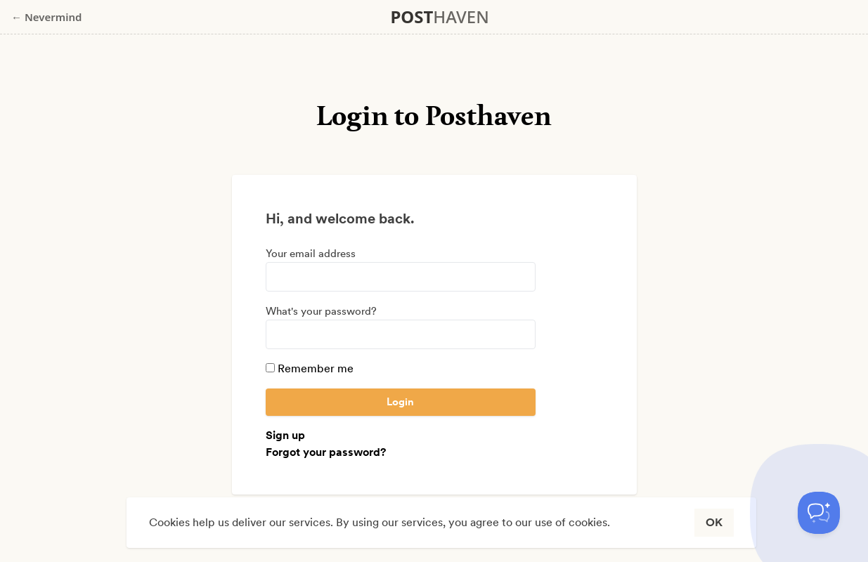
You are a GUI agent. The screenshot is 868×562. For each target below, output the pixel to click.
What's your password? (321, 311)
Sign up (285, 435)
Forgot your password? (326, 452)
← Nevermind (46, 17)
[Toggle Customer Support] (819, 513)
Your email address (311, 253)
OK (714, 522)
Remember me (310, 368)
